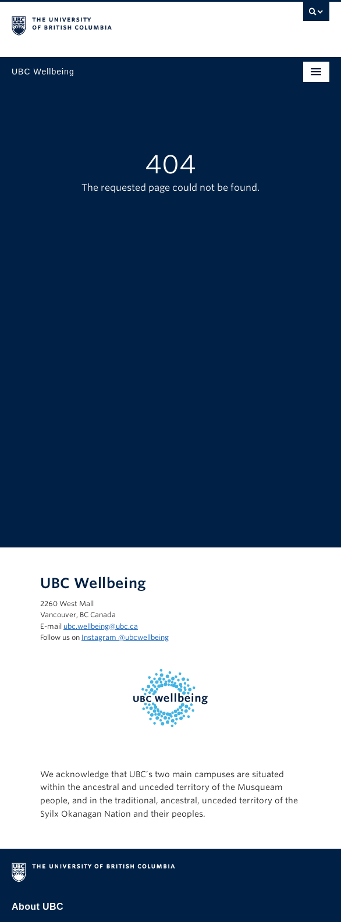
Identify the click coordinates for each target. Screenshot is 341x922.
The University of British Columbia (123, 24)
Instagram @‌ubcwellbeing (125, 637)
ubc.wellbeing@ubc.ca (100, 626)
